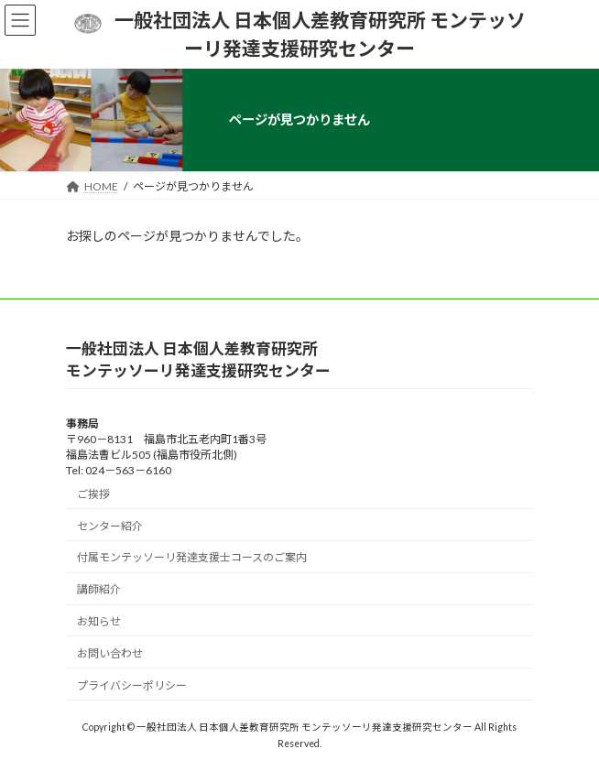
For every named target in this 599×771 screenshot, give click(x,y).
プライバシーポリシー (132, 684)
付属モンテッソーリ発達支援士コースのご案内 (192, 557)
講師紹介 (99, 589)
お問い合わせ (110, 652)
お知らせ (99, 620)
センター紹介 (110, 525)
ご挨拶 (93, 493)
